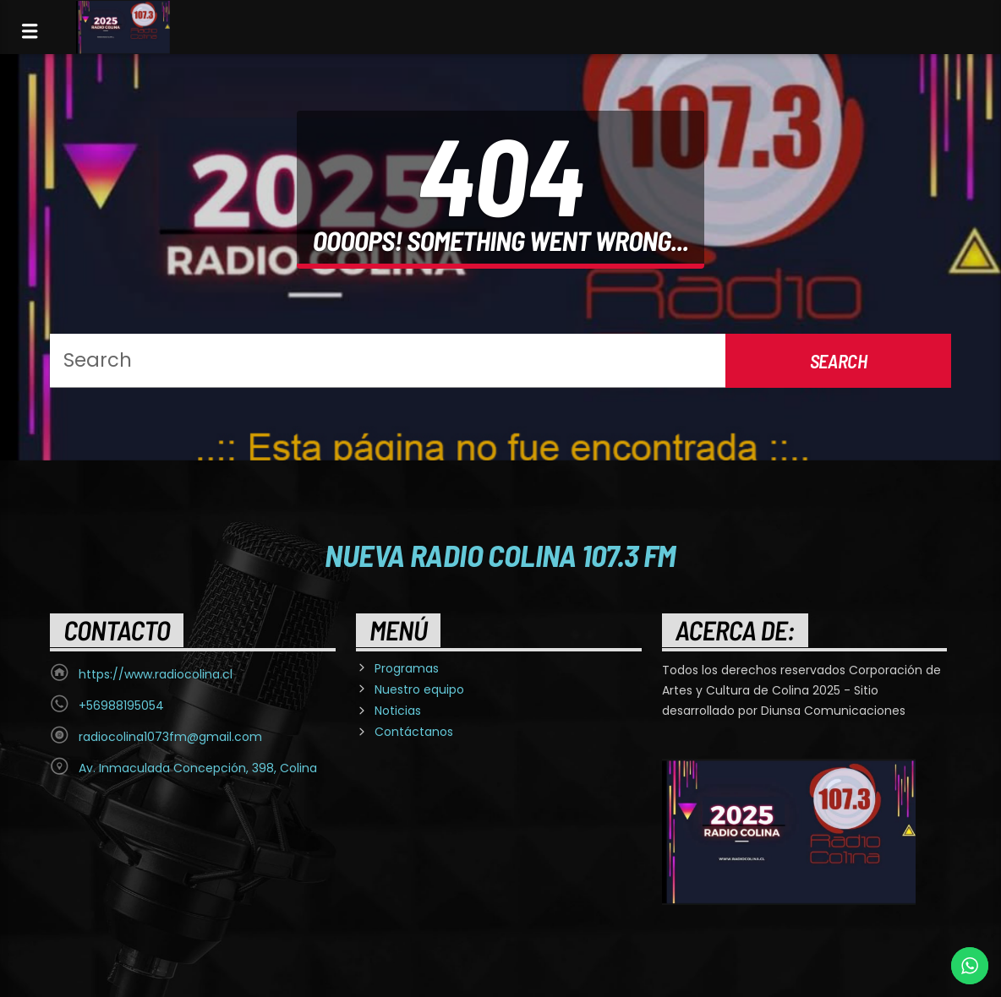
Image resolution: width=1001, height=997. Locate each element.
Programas (407, 668)
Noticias (398, 710)
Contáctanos (414, 731)
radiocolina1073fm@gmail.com (170, 736)
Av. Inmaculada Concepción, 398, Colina (198, 768)
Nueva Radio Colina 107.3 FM (500, 554)
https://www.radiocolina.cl (155, 674)
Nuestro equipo (419, 689)
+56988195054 (121, 705)
